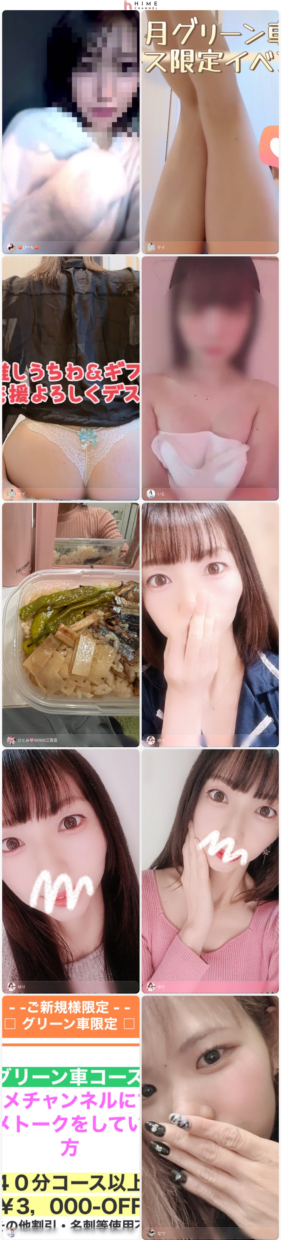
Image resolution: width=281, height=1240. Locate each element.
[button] (71, 132)
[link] (71, 132)
